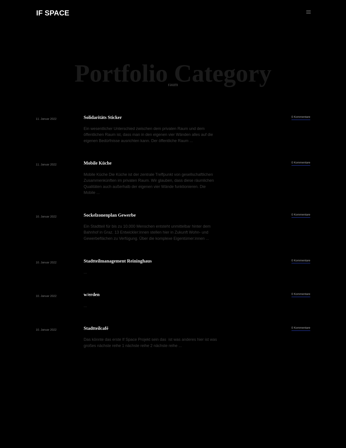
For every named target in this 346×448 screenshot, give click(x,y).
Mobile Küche (98, 163)
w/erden (92, 294)
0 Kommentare (300, 116)
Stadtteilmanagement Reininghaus (118, 261)
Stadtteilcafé (96, 328)
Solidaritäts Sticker (103, 117)
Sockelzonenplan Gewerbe (110, 215)
